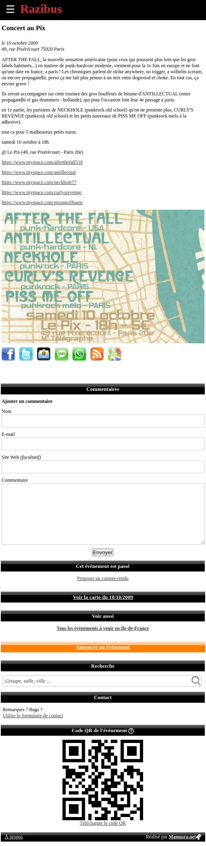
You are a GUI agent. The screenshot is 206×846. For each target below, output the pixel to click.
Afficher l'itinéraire (114, 354)
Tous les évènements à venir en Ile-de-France (103, 628)
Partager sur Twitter (26, 354)
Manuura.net (182, 837)
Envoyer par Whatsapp (79, 354)
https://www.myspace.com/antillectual (39, 172)
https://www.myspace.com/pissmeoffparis (42, 202)
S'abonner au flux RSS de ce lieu (97, 354)
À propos (14, 837)
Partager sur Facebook (8, 354)
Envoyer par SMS (61, 354)
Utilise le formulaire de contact (33, 715)
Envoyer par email (43, 354)
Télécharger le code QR (103, 823)
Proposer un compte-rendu (102, 578)
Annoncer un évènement (103, 647)
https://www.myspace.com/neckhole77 (39, 182)
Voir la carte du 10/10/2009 (103, 597)
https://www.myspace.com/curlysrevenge (41, 192)
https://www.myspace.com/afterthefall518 (42, 162)
